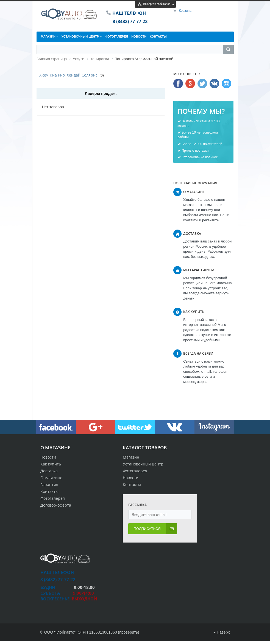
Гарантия (49, 484)
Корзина (185, 11)
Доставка (49, 470)
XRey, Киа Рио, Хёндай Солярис (68, 75)
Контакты (49, 491)
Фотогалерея (52, 498)
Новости (48, 457)
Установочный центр (143, 464)
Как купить (50, 464)
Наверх (221, 632)
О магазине (51, 477)
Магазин (131, 457)
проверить (128, 632)
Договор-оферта (55, 505)
